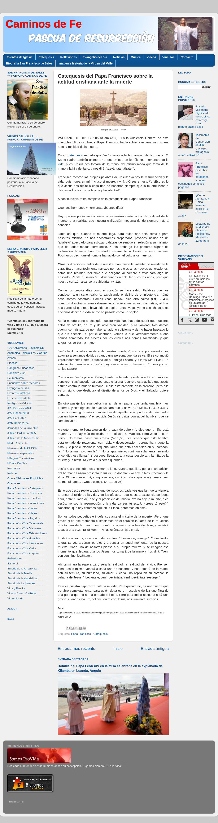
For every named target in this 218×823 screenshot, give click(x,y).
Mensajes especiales (20, 453)
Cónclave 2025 (16, 373)
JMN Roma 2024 (18, 423)
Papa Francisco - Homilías (23, 498)
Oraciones (13, 483)
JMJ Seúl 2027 (16, 418)
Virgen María (15, 598)
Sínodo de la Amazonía (22, 568)
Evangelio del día (18, 388)
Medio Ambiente (17, 443)
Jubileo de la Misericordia (23, 438)
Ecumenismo (15, 378)
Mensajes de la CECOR (22, 448)
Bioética (12, 362)
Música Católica (17, 463)
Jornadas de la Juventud (22, 428)
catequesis (75, 155)
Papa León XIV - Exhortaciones (27, 533)
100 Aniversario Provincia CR (25, 347)
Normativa (13, 468)
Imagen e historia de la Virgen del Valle (85, 63)
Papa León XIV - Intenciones (25, 543)
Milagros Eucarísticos (20, 458)
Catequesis (46, 57)
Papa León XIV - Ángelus (23, 553)
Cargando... (185, 332)
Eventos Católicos (18, 393)
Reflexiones (68, 57)
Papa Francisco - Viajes (22, 513)
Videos (151, 57)
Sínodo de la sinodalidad (22, 578)
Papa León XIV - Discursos (24, 528)
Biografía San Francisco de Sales (29, 63)
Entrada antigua (155, 648)
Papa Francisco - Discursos (24, 493)
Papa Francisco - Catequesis (89, 633)
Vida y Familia (16, 588)
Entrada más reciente (76, 648)
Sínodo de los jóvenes (21, 583)
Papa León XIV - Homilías (23, 538)
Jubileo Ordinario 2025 (21, 433)
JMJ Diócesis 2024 (19, 408)
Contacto (187, 57)
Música (135, 57)
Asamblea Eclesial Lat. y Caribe (27, 352)
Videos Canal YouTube (21, 593)
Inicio (118, 648)
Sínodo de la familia (19, 573)
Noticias (119, 57)
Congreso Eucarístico (20, 368)
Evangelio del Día (95, 57)
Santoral (12, 563)
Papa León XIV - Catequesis (25, 523)
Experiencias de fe (19, 398)
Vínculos (168, 57)
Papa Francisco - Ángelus (23, 518)
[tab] (188, 266)
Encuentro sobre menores (23, 383)
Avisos (11, 357)
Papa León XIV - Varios (22, 548)
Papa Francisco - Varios (22, 508)
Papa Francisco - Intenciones (25, 503)
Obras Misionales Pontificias (25, 478)
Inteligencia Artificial (19, 403)
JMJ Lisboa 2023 (18, 413)
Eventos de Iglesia (19, 57)
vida (61, 164)
